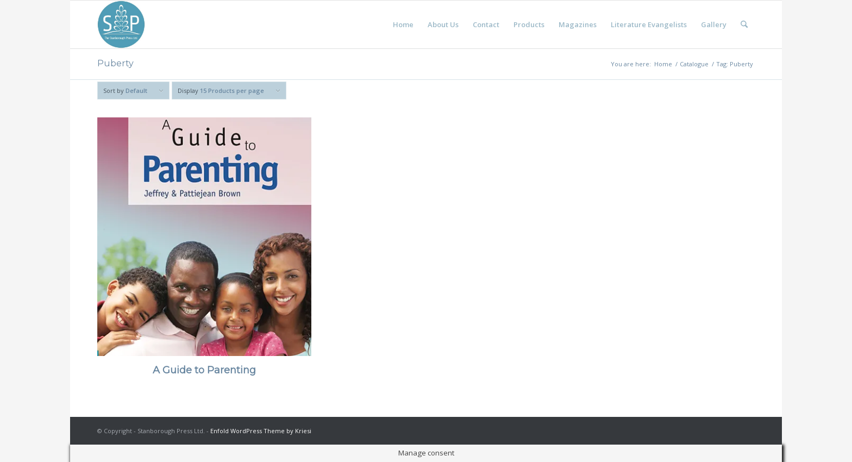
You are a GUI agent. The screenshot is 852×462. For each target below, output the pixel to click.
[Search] (744, 24)
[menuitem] (403, 24)
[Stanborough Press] (121, 24)
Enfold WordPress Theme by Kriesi (260, 431)
